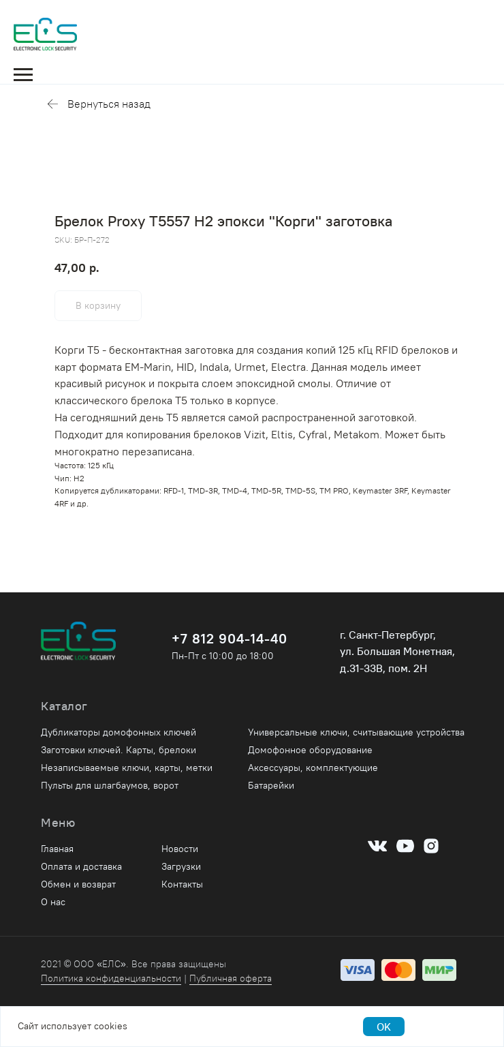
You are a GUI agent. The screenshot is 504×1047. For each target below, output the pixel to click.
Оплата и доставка (81, 866)
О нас (53, 902)
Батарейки (271, 785)
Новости (179, 849)
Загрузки (181, 866)
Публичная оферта (230, 978)
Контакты (182, 884)
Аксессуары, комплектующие (313, 767)
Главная (57, 849)
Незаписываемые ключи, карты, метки (126, 767)
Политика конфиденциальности (111, 978)
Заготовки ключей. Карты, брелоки (118, 750)
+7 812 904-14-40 (229, 638)
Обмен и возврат (78, 884)
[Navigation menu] (23, 75)
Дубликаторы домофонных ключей (118, 732)
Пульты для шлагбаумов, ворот (109, 785)
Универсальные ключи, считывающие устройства (356, 732)
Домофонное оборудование (310, 750)
